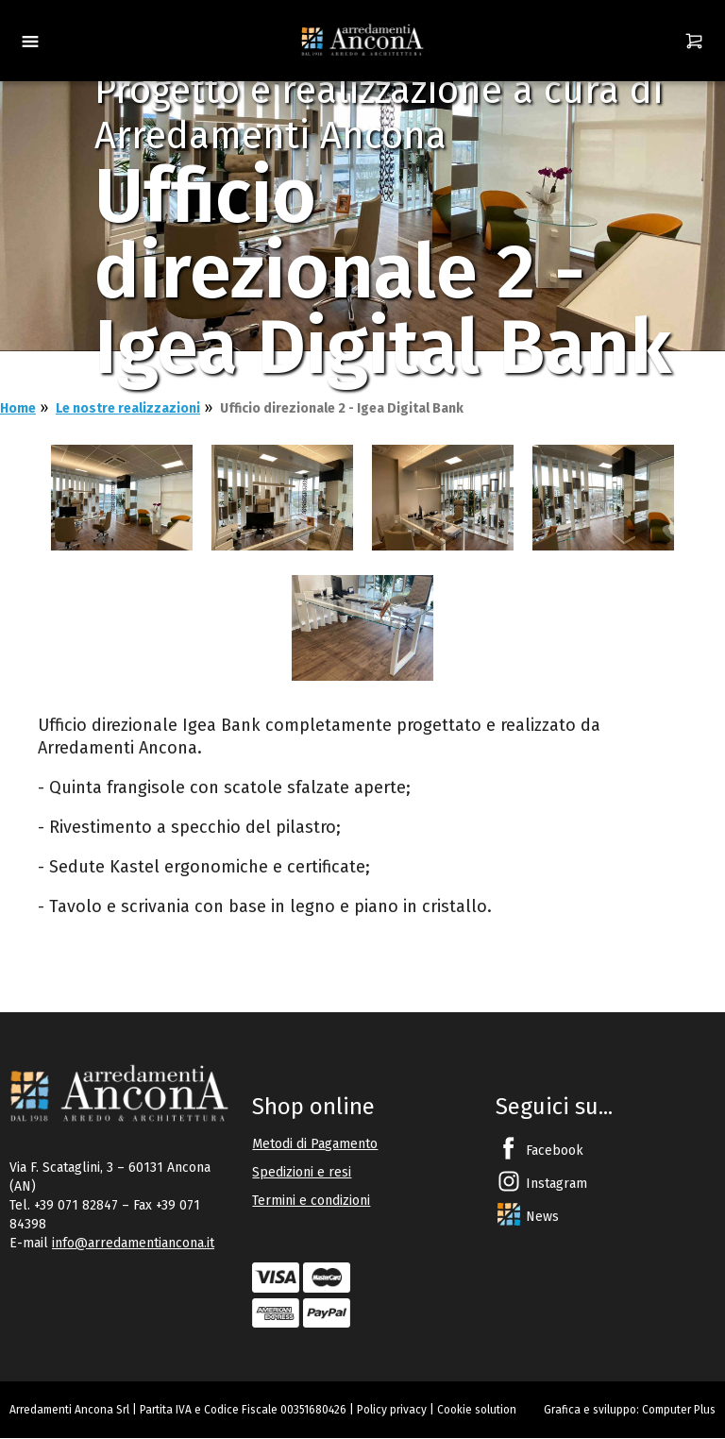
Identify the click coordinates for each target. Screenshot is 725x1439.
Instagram (556, 1184)
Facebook (554, 1151)
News (542, 1217)
